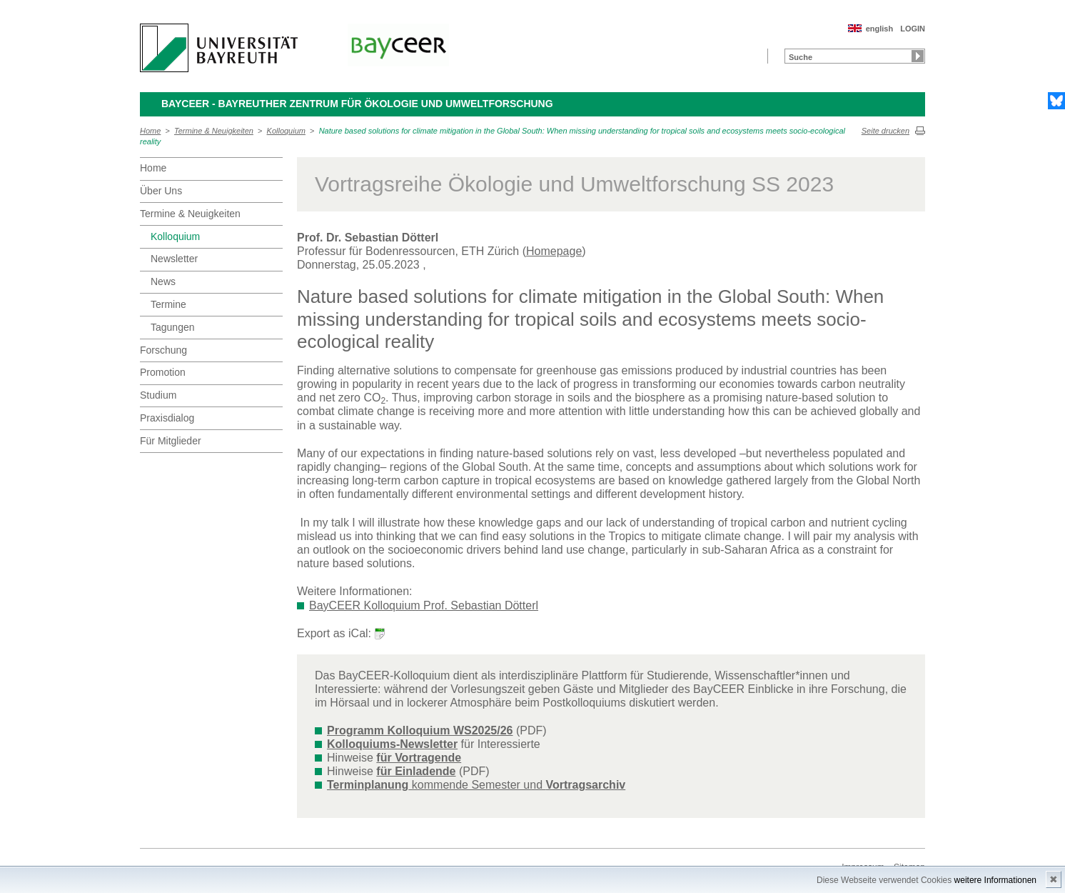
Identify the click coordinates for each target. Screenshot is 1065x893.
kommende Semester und (476, 785)
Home (150, 130)
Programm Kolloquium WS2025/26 (420, 730)
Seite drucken (885, 130)
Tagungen (173, 327)
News (163, 281)
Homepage (554, 251)
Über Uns (161, 190)
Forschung (163, 350)
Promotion (163, 372)
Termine (168, 304)
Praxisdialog (167, 418)
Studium (158, 395)
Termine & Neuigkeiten (213, 130)
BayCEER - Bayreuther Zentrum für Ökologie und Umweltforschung (357, 103)
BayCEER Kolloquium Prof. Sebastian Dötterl (423, 605)
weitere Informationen (995, 880)
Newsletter (174, 258)
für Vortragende (418, 758)
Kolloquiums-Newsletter (392, 744)
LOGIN (912, 28)
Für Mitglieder (170, 440)
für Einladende (415, 771)
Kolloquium (286, 130)
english (880, 28)
